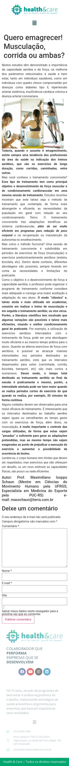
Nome (7, 570)
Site (4, 595)
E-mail (7, 583)
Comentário (10, 526)
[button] (34, 23)
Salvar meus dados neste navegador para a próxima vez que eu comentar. (30, 613)
